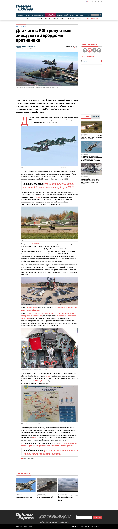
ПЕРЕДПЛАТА (94, 526)
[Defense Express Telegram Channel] (101, 1)
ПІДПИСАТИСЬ (97, 517)
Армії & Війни (23, 26)
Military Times (40, 381)
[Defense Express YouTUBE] (96, 1)
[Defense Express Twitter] (99, 1)
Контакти (79, 18)
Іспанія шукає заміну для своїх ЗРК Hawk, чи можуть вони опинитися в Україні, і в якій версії (91, 137)
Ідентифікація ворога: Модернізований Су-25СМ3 (24, 496)
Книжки (62, 18)
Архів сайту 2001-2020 (92, 18)
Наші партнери (70, 18)
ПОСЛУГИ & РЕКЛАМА (85, 526)
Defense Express (32, 307)
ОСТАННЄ (86, 116)
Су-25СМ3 (36, 197)
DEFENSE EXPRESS (29, 46)
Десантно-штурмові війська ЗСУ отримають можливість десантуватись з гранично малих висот (68, 498)
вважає (48, 376)
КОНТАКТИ (100, 526)
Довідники (55, 18)
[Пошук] (101, 15)
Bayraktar (35, 437)
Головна (17, 26)
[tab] (86, 117)
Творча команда (37, 18)
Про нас (28, 18)
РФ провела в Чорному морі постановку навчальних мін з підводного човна (45, 497)
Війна (26, 458)
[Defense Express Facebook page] (93, 1)
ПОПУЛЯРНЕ (95, 116)
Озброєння (31, 458)
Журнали (47, 18)
